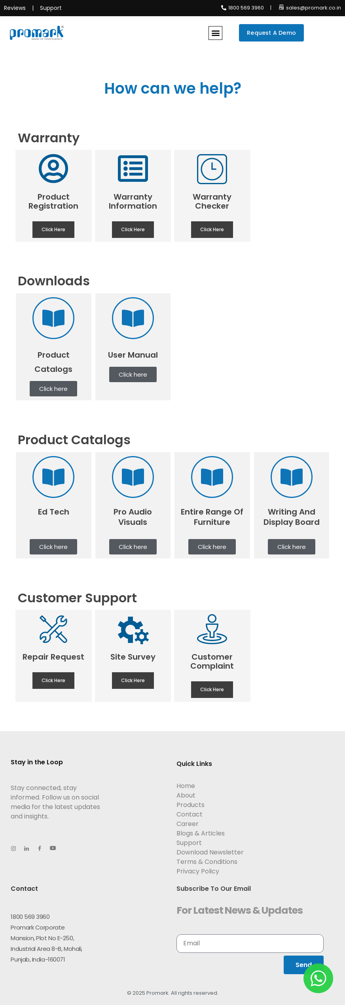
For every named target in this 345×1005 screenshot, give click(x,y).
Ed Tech (53, 511)
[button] (215, 33)
